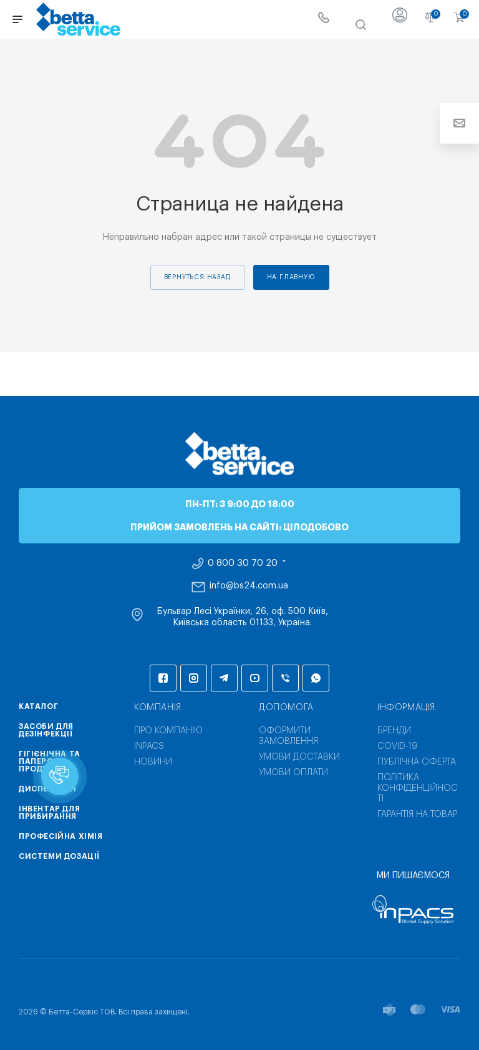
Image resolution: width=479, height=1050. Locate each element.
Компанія (157, 707)
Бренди (394, 730)
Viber (285, 678)
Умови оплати (293, 772)
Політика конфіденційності (417, 788)
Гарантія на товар (417, 814)
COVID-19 (397, 746)
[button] (60, 776)
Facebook (163, 678)
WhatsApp (315, 678)
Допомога (286, 707)
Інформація (406, 707)
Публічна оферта (416, 762)
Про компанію (168, 730)
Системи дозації (59, 856)
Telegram (224, 678)
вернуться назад (197, 277)
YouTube (254, 678)
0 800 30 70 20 (243, 563)
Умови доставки (299, 757)
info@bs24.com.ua (249, 586)
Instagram (193, 678)
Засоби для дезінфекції (46, 730)
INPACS (149, 746)
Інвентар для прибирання (49, 812)
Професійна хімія (61, 836)
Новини (153, 762)
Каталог (38, 706)
